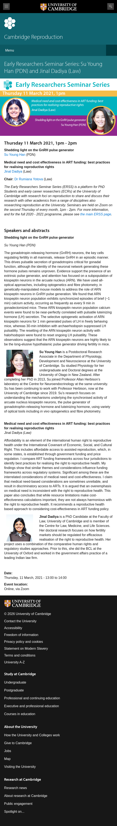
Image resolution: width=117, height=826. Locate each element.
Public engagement (18, 803)
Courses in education (19, 714)
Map (7, 759)
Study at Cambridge (20, 673)
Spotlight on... (14, 811)
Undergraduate (15, 682)
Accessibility (13, 628)
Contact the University (20, 621)
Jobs (7, 751)
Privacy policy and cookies (23, 641)
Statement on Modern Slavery (26, 648)
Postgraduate (14, 690)
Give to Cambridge (18, 743)
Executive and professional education (31, 706)
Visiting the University (20, 766)
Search (110, 6)
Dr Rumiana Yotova (28, 179)
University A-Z (14, 662)
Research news (15, 788)
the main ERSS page (95, 214)
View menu (6, 6)
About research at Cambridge (25, 796)
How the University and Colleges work (32, 735)
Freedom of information (21, 635)
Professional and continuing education (32, 698)
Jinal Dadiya (13, 171)
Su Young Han (14, 154)
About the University (20, 726)
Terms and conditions (19, 655)
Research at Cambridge (22, 779)
